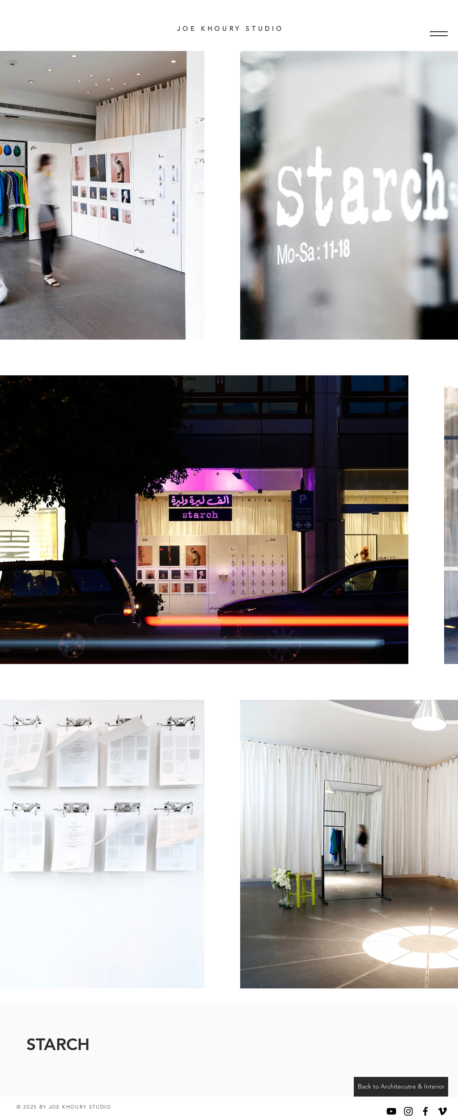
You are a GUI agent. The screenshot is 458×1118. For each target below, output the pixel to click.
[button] (439, 33)
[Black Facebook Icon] (425, 1111)
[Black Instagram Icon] (408, 1111)
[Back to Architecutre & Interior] (401, 1087)
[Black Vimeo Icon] (442, 1111)
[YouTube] (391, 1111)
